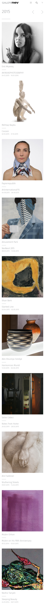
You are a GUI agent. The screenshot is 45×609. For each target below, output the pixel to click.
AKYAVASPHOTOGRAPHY (13, 72)
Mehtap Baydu (9, 125)
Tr (42, 3)
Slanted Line (8, 306)
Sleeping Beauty (9, 599)
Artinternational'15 (11, 189)
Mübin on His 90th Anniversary (16, 540)
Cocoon (5, 131)
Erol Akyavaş (8, 66)
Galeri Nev (10, 3)
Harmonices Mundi (11, 365)
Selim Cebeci (8, 417)
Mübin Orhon (8, 534)
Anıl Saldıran (8, 476)
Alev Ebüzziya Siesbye (12, 359)
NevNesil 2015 (8, 248)
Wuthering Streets (10, 482)
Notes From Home (10, 423)
